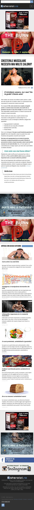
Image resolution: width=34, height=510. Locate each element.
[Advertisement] (10, 186)
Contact (25, 499)
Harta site (30, 499)
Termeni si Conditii (18, 499)
